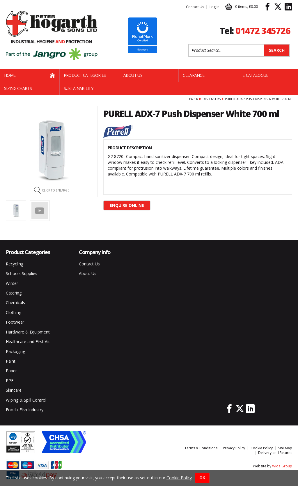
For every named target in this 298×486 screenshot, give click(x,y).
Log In (214, 6)
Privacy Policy (234, 448)
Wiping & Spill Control (26, 400)
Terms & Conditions (201, 448)
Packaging (15, 351)
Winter (12, 283)
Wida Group (282, 466)
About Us (132, 75)
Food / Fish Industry (24, 409)
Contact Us (195, 6)
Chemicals (15, 302)
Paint (10, 361)
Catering (14, 293)
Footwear (15, 322)
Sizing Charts (18, 88)
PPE (9, 380)
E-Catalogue (255, 75)
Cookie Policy (262, 448)
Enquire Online (127, 205)
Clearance (193, 75)
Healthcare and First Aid (28, 341)
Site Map (285, 448)
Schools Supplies (21, 273)
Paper (193, 99)
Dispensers (212, 99)
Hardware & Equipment (28, 332)
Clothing (13, 312)
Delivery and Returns (275, 452)
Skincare (14, 390)
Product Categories (85, 75)
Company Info (95, 252)
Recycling (14, 264)
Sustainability (78, 88)
